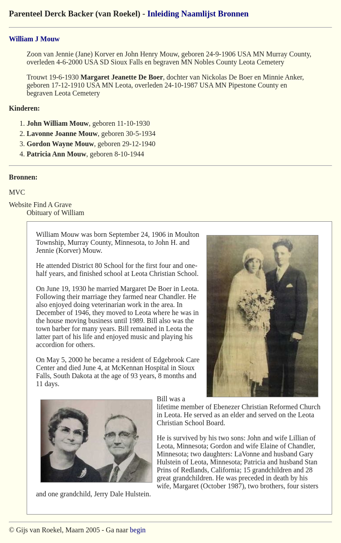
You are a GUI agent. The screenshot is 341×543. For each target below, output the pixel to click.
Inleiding (163, 13)
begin (138, 530)
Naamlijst (198, 13)
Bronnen (233, 13)
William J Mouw (34, 39)
